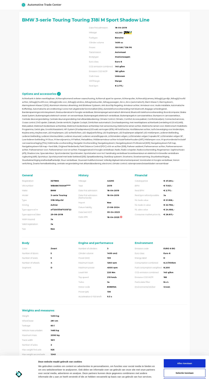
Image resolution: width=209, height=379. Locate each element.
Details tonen (158, 373)
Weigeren (184, 360)
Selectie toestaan (185, 350)
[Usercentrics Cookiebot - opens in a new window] (19, 373)
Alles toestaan (184, 340)
